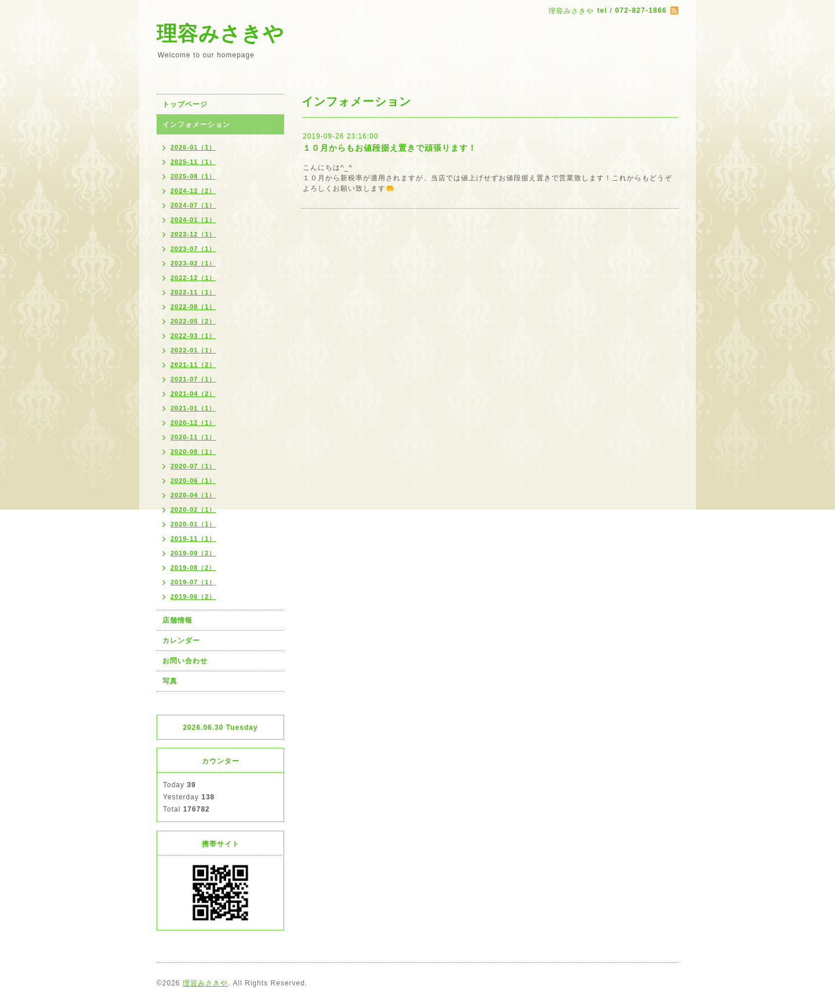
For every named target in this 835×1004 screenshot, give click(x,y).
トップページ (185, 104)
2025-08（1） (193, 176)
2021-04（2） (193, 393)
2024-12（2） (193, 190)
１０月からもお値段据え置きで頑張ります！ (390, 147)
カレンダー (181, 640)
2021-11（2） (193, 364)
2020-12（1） (193, 422)
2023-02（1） (193, 263)
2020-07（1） (193, 466)
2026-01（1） (193, 147)
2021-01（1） (193, 408)
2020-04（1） (193, 495)
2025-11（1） (193, 161)
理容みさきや (220, 33)
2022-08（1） (193, 306)
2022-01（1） (193, 350)
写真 (169, 681)
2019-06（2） (193, 596)
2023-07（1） (193, 248)
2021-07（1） (193, 379)
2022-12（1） (193, 277)
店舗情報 (177, 620)
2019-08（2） (193, 567)
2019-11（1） (193, 538)
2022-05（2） (193, 321)
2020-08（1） (193, 451)
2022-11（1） (193, 292)
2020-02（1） (193, 509)
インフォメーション (196, 125)
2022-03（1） (193, 335)
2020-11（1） (193, 437)
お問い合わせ (185, 661)
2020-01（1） (193, 524)
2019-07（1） (193, 582)
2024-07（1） (193, 205)
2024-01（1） (193, 219)
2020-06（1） (193, 480)
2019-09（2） (193, 553)
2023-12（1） (193, 234)
